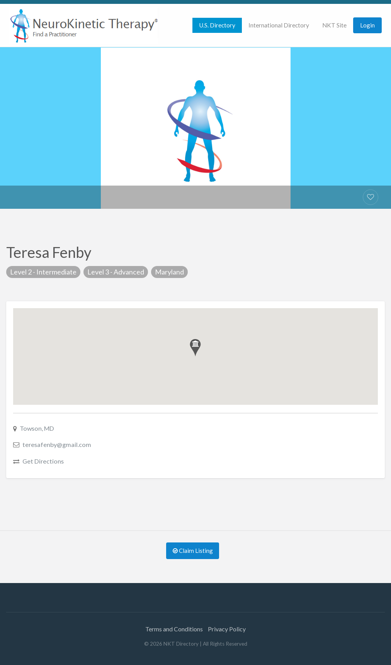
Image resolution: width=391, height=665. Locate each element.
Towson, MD (37, 428)
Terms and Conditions (174, 629)
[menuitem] (217, 25)
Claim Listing (193, 550)
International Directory (278, 25)
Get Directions (43, 461)
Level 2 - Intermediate (43, 272)
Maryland (169, 272)
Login (367, 25)
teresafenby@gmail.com (56, 444)
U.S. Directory (217, 25)
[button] (195, 347)
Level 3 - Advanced (115, 272)
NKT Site (334, 25)
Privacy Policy (227, 629)
